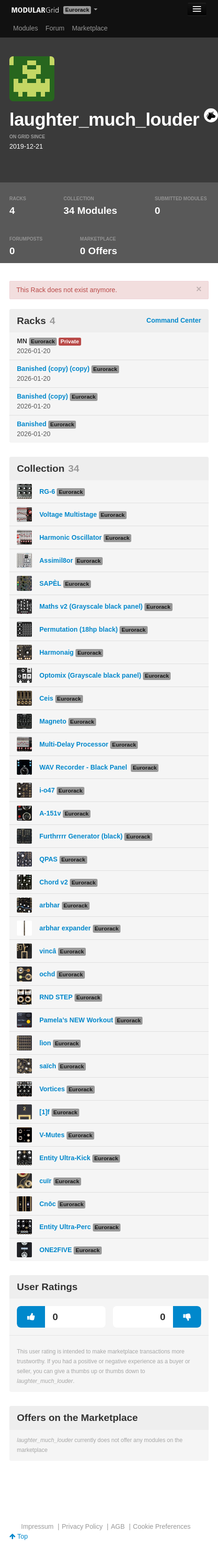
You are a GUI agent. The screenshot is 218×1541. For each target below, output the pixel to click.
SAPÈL (50, 583)
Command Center (173, 320)
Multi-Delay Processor (73, 744)
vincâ (47, 951)
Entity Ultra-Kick (64, 1158)
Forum (54, 28)
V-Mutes (52, 1135)
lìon (45, 1043)
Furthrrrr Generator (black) (80, 836)
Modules (25, 28)
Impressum (37, 1526)
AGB (118, 1526)
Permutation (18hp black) (78, 629)
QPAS (48, 859)
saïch (47, 1066)
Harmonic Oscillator (70, 537)
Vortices (52, 1089)
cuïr (45, 1181)
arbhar (49, 905)
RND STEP (56, 997)
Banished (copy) (42, 396)
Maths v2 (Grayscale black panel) (91, 606)
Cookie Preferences (162, 1526)
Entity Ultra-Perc (65, 1227)
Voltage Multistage (68, 514)
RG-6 (47, 491)
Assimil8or (56, 560)
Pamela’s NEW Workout (76, 1020)
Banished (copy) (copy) (53, 368)
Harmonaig (56, 652)
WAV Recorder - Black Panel (84, 767)
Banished (31, 424)
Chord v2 (53, 882)
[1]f (44, 1112)
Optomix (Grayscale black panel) (90, 675)
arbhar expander (65, 928)
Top (18, 1536)
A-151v (50, 813)
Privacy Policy (82, 1526)
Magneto (53, 721)
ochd (47, 974)
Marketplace (89, 28)
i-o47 (47, 790)
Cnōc (47, 1204)
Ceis (46, 698)
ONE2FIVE (55, 1250)
